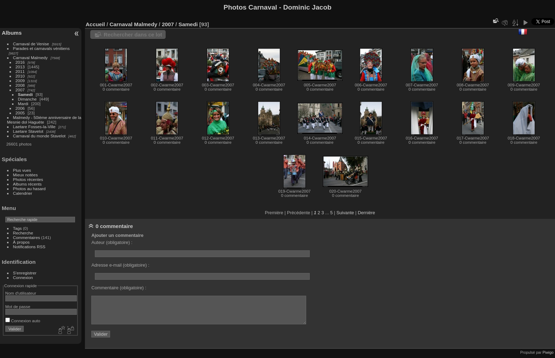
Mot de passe (17, 306)
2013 (20, 66)
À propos (21, 242)
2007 (20, 89)
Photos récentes (28, 179)
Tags (17, 228)
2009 (20, 80)
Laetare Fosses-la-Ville (34, 126)
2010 (20, 76)
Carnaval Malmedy (30, 57)
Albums (12, 33)
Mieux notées (25, 174)
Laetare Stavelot (28, 131)
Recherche (23, 233)
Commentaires (26, 237)
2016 (20, 62)
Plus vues (22, 170)
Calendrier (22, 193)
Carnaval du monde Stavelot (39, 135)
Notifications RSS (29, 246)
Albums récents (27, 184)
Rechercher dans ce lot (133, 35)
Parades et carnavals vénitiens (41, 48)
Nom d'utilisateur (20, 293)
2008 (20, 85)
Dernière (366, 212)
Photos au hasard (29, 188)
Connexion (23, 277)
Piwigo (548, 352)
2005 (20, 112)
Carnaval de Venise (31, 43)
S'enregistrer (24, 273)
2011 (20, 71)
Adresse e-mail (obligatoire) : (120, 265)
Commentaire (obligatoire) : (118, 287)
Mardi (23, 103)
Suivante (345, 212)
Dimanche (27, 99)
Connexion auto (22, 320)
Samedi (25, 94)
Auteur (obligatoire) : (111, 242)
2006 (20, 108)
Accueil (95, 24)
